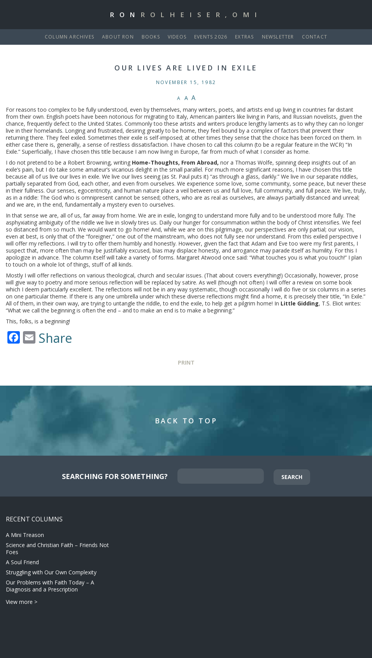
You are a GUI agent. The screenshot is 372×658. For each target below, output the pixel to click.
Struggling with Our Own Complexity (51, 572)
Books (151, 36)
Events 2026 (210, 36)
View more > (21, 601)
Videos (177, 36)
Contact (314, 36)
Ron (186, 14)
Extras (244, 36)
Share (55, 338)
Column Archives (69, 36)
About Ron (118, 36)
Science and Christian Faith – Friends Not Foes (57, 548)
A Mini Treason (25, 535)
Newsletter (278, 36)
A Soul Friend (22, 562)
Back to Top (186, 420)
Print (186, 362)
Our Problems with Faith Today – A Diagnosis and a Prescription (50, 586)
